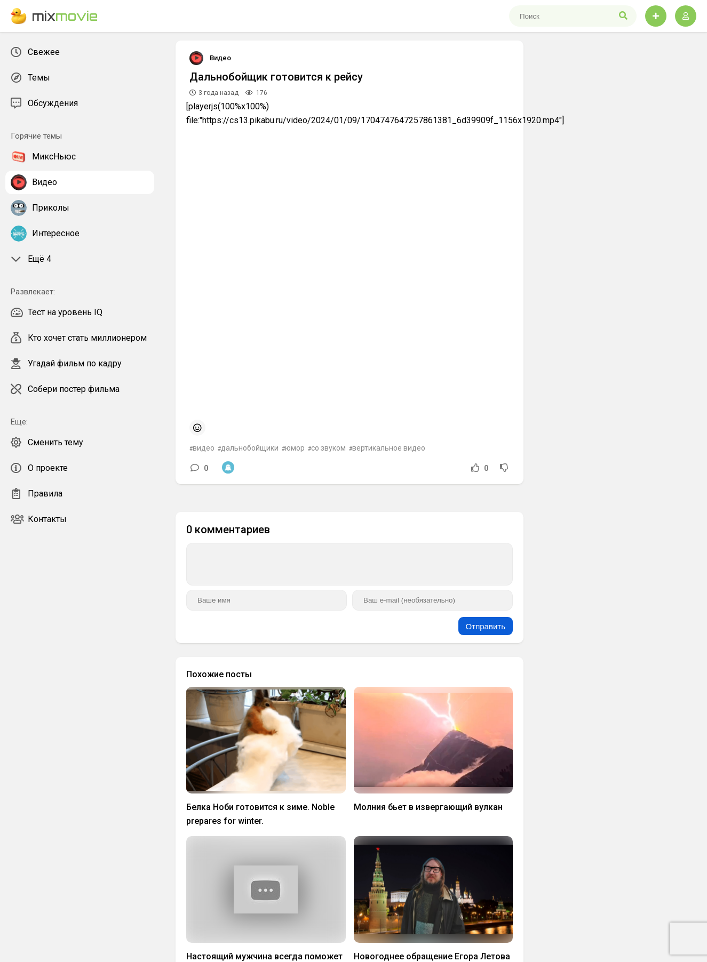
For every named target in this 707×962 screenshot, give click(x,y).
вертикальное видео (388, 448)
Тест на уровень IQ (56, 312)
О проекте (39, 468)
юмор (295, 448)
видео (204, 448)
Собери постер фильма (65, 389)
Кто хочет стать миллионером (79, 338)
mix (54, 16)
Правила (36, 493)
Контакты (39, 519)
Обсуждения (44, 103)
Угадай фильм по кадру (66, 363)
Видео (220, 58)
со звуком (328, 448)
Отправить (485, 626)
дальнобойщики (250, 448)
